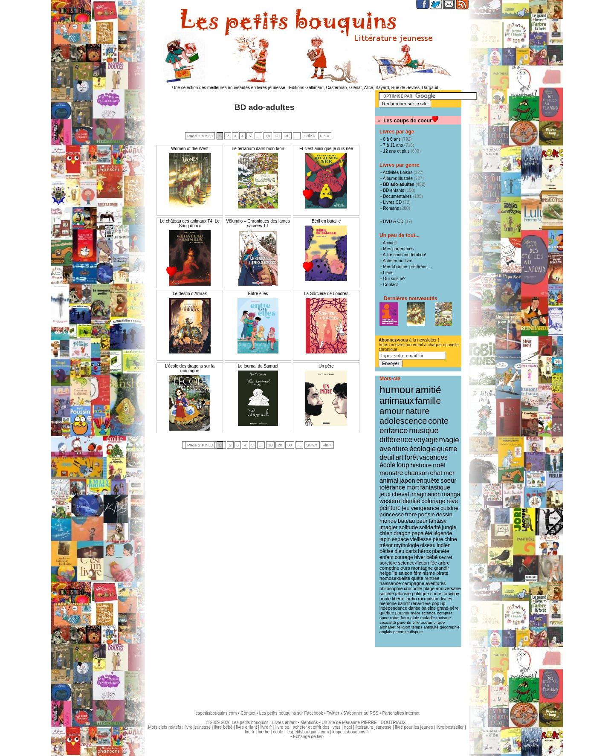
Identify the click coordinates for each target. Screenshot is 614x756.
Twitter (333, 713)
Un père (326, 366)
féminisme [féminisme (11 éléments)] (424, 573)
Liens (388, 272)
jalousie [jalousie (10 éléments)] (403, 593)
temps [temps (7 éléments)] (416, 627)
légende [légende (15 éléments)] (442, 533)
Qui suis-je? (394, 278)
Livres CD (392, 202)
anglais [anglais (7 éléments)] (385, 632)
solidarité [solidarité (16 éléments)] (430, 527)
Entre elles (258, 293)
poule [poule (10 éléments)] (385, 598)
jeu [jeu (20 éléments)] (406, 508)
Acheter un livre (397, 260)
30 (287, 135)
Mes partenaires (398, 248)
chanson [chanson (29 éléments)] (416, 472)
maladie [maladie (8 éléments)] (427, 617)
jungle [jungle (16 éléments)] (449, 527)
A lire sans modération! (404, 254)
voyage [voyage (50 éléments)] (426, 439)
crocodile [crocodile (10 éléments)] (413, 588)
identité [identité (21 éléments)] (410, 501)
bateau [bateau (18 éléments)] (406, 521)
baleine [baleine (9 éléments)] (429, 608)
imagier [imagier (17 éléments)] (388, 527)
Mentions (309, 722)
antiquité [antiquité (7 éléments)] (430, 627)
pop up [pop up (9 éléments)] (439, 603)
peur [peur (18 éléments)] (421, 521)
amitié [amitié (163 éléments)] (428, 389)
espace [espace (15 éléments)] (400, 539)
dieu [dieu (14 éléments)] (399, 551)
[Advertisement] (307, 674)
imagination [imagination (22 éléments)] (425, 494)
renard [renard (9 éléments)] (417, 603)
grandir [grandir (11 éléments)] (441, 568)
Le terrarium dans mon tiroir (258, 148)
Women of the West (189, 148)
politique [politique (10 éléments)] (420, 593)
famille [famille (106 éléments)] (428, 401)
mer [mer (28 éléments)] (449, 472)
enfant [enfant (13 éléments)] (386, 557)
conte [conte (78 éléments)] (438, 421)
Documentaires (397, 196)
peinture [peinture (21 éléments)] (390, 507)
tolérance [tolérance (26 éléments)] (392, 487)
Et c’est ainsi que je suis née (326, 148)
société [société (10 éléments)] (386, 593)
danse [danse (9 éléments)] (414, 608)
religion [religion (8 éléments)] (404, 627)
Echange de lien (308, 736)
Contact (390, 284)
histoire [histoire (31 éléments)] (421, 465)
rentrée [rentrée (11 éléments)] (431, 578)
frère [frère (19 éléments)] (411, 514)
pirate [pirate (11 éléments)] (442, 573)
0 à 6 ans (391, 139)
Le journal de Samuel (258, 366)
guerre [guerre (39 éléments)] (447, 448)
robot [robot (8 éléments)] (395, 617)
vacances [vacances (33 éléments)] (433, 457)
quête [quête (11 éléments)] (417, 578)
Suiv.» (309, 135)
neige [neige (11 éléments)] (385, 573)
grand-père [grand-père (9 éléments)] (448, 608)
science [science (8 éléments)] (429, 613)
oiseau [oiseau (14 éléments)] (428, 545)
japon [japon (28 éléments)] (407, 480)
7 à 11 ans (393, 145)
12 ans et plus (396, 151)
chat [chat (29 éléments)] (436, 472)
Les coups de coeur (407, 121)
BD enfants (393, 190)
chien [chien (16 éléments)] (385, 533)
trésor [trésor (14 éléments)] (386, 545)
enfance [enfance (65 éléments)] (393, 430)
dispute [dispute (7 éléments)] (416, 632)
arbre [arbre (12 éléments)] (444, 562)
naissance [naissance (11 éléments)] (390, 583)
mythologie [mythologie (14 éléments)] (406, 545)
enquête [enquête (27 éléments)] (428, 480)
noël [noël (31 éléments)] (439, 465)
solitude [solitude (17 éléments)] (408, 527)
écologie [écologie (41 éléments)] (422, 449)
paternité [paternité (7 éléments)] (400, 632)
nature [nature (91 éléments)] (417, 411)
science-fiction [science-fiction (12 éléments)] (413, 562)
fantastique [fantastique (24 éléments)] (435, 487)
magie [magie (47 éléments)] (449, 439)
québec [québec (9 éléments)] (386, 613)
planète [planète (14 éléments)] (440, 551)
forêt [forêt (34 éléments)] (411, 457)
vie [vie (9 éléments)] (428, 603)
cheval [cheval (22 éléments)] (400, 494)
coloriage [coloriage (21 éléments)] (433, 501)
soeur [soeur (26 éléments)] (448, 480)
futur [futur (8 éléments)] (405, 617)
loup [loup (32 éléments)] (403, 465)
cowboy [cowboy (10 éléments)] (451, 593)
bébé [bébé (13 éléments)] (431, 557)
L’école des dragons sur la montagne (189, 368)
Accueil (390, 242)
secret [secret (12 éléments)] (445, 557)
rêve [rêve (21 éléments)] (452, 501)
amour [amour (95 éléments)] (391, 411)
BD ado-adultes (398, 184)
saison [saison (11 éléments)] (405, 573)
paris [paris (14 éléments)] (411, 551)
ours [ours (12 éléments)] (405, 568)
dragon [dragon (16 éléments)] (402, 533)
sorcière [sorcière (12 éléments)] (388, 562)
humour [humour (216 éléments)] (396, 389)
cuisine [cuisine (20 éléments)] (449, 508)
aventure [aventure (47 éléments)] (393, 448)
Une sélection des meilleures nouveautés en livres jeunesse (228, 87)
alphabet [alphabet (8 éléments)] (387, 627)
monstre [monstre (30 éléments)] (391, 472)
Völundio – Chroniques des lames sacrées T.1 (258, 223)
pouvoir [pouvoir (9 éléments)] (402, 613)
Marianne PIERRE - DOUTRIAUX (373, 722)
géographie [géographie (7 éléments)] (450, 627)
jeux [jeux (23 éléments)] (385, 494)
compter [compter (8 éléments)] (444, 613)
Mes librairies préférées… (407, 266)
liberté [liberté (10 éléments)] (398, 598)
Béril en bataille (326, 221)
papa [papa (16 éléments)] (417, 533)
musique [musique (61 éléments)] (423, 430)
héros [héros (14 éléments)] (424, 551)
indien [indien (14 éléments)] (444, 545)
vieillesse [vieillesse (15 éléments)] (421, 539)
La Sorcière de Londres (326, 293)
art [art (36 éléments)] (399, 457)
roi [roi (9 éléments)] (420, 599)
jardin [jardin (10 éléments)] (411, 598)
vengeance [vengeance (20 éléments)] (425, 508)
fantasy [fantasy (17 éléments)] (437, 521)
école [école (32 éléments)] (387, 465)
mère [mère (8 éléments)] (415, 613)
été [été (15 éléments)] (428, 533)
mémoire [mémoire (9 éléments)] (388, 603)
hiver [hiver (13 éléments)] (419, 557)
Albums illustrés (398, 178)
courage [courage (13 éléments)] (404, 557)
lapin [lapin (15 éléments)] (385, 539)
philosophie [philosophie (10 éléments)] (391, 588)
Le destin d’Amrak (190, 293)
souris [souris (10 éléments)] (436, 593)
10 (268, 135)
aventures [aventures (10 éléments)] (436, 583)
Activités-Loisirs (397, 172)
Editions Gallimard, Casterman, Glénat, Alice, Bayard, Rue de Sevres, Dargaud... (365, 87)
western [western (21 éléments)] (389, 501)
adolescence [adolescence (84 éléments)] (403, 421)
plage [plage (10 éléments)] (428, 588)
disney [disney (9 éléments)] (446, 599)
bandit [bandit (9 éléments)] (404, 603)
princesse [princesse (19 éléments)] (391, 514)
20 (277, 135)
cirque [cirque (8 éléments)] (439, 622)
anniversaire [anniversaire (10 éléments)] (448, 588)
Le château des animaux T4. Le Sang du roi (190, 223)
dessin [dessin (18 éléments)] (444, 514)
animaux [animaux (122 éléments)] (396, 401)
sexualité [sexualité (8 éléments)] (387, 622)
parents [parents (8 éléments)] (404, 622)
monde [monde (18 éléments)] (388, 521)
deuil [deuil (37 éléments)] (386, 457)
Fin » (324, 135)
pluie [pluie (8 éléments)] (414, 617)
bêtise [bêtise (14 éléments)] (386, 551)
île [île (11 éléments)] (394, 573)
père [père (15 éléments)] (438, 539)
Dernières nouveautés (410, 298)
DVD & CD (393, 221)
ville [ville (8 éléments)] (416, 622)
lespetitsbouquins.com (215, 713)
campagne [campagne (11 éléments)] (413, 583)
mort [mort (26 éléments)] (412, 487)
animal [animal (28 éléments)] (388, 480)
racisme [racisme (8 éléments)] (443, 617)
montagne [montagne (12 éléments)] (422, 568)
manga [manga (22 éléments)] (451, 494)
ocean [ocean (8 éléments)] (426, 622)
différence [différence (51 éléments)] (395, 439)
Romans (391, 208)
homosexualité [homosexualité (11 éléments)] (394, 578)
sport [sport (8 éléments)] (384, 617)
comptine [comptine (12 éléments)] (389, 568)
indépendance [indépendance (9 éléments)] (393, 608)
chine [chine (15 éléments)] (450, 539)
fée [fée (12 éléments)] (433, 562)
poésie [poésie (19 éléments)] (426, 514)
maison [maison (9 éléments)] (431, 599)
